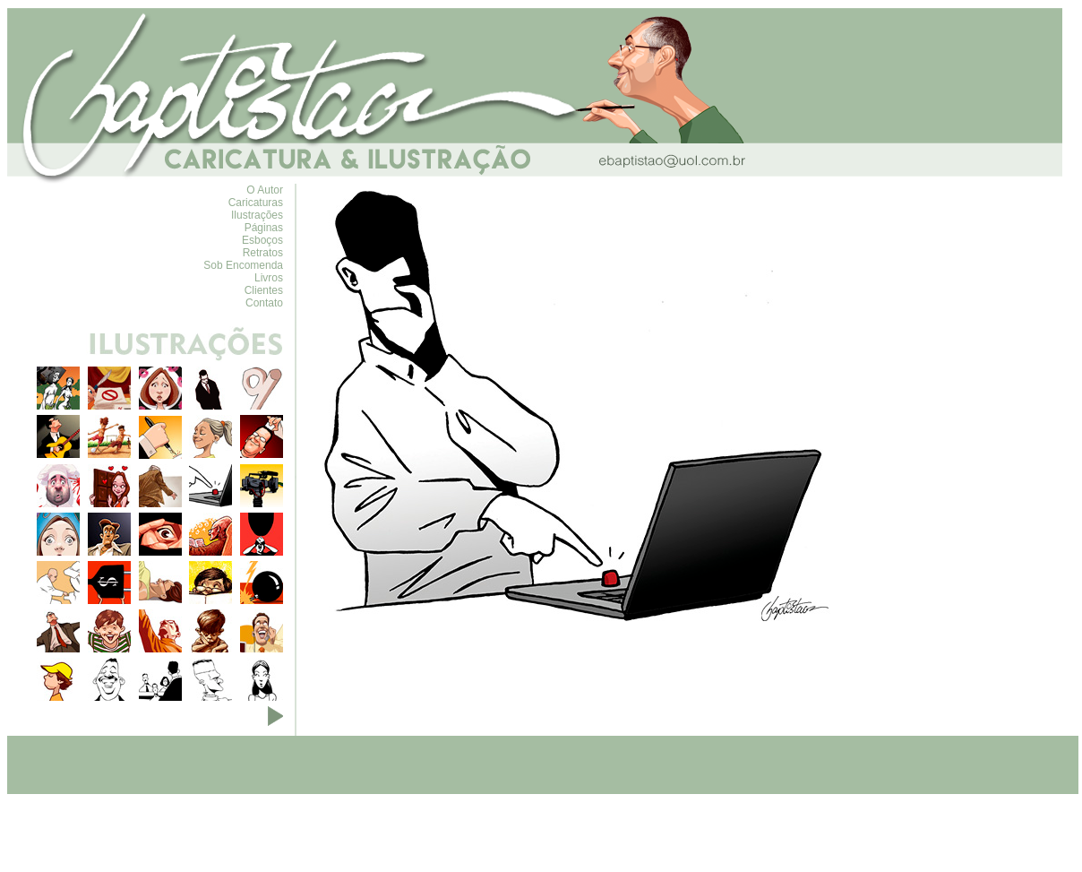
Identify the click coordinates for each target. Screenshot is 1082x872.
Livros (268, 278)
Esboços (262, 240)
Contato (264, 303)
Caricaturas (255, 202)
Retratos (263, 252)
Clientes (264, 290)
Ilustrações (257, 215)
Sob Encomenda (243, 265)
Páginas (264, 227)
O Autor (264, 190)
